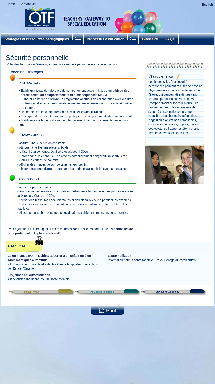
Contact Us (28, 4)
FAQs (169, 39)
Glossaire (150, 39)
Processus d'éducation (106, 39)
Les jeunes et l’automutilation (29, 275)
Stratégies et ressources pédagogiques (36, 39)
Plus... (21, 124)
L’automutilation (119, 255)
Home (11, 4)
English (207, 4)
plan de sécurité (48, 233)
